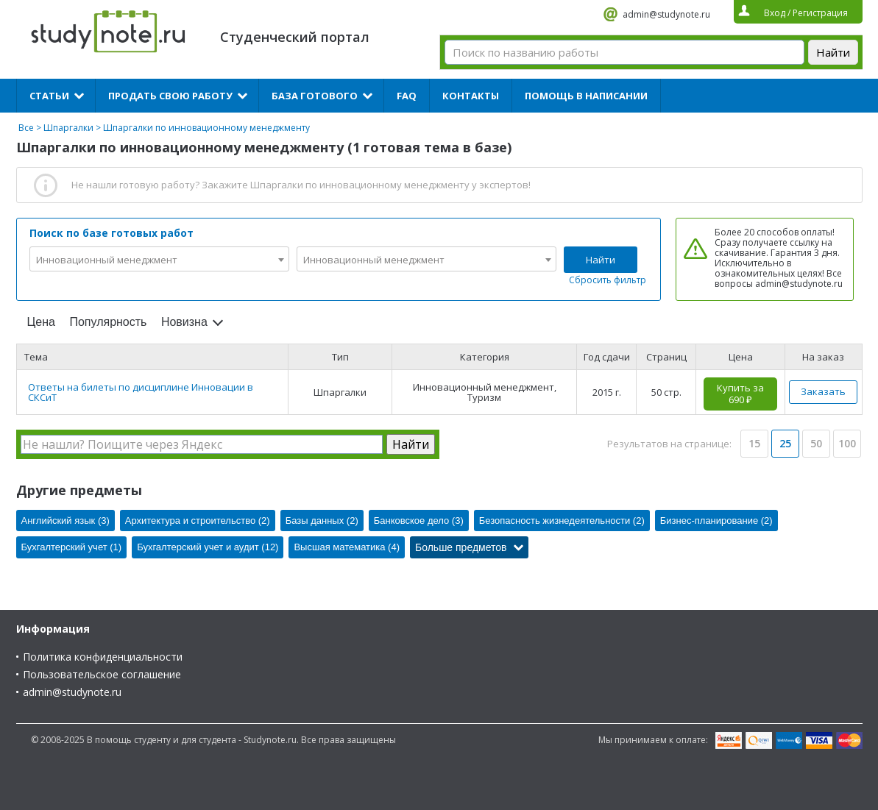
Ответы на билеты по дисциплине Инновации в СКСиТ (140, 392)
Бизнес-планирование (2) (716, 520)
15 (754, 443)
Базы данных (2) (322, 520)
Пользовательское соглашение (102, 674)
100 (847, 443)
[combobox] (159, 258)
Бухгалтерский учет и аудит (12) (207, 547)
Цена (41, 322)
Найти (600, 259)
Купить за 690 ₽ (740, 393)
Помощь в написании (586, 95)
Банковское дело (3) (419, 520)
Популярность (107, 322)
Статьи (49, 95)
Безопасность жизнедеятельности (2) (562, 520)
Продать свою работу (170, 95)
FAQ (407, 95)
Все (26, 127)
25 (785, 443)
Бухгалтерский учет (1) (71, 547)
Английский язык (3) (65, 520)
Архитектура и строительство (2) (197, 520)
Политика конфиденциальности (103, 657)
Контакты (470, 95)
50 (816, 443)
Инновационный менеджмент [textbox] (106, 259)
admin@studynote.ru (666, 14)
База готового (315, 95)
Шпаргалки (68, 127)
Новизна (184, 322)
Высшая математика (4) (347, 547)
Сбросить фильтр (607, 280)
